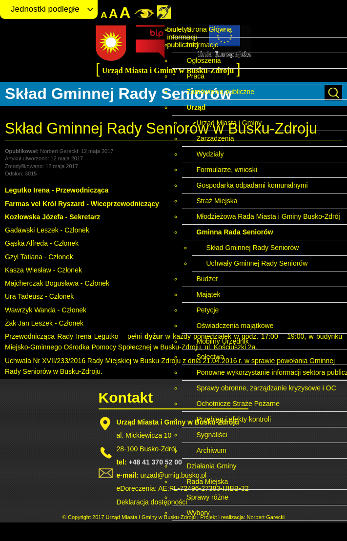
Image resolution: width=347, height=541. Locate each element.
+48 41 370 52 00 (155, 462)
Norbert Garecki (266, 517)
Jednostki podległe (45, 9)
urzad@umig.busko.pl (174, 475)
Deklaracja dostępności (152, 502)
